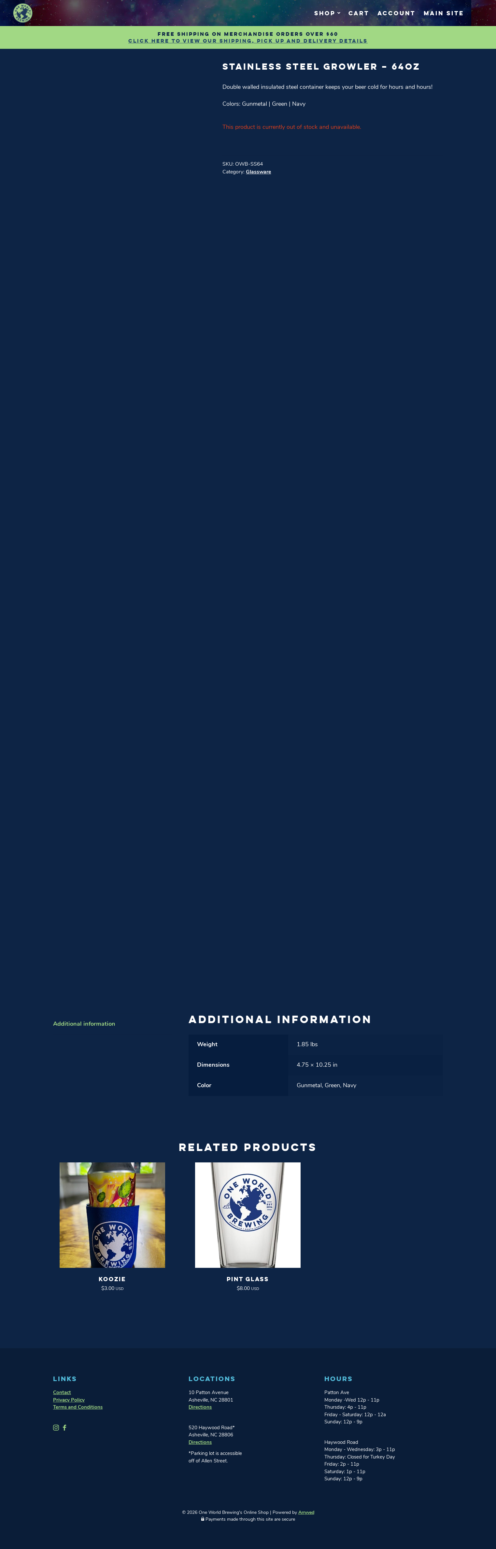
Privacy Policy (69, 1400)
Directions (200, 1407)
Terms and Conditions (78, 1407)
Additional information (84, 1024)
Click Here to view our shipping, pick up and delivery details (248, 40)
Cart (358, 13)
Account (396, 13)
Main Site (444, 13)
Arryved (306, 1512)
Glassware (258, 172)
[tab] (112, 1024)
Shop (324, 13)
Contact (62, 1393)
